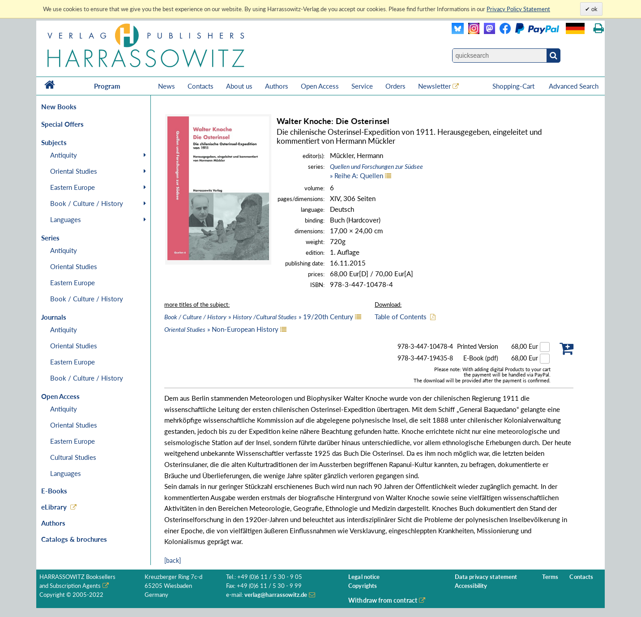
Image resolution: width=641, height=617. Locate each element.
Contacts (201, 86)
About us (239, 86)
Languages (65, 219)
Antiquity (63, 155)
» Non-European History (221, 329)
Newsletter (434, 86)
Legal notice (364, 577)
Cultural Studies (73, 457)
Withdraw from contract (382, 600)
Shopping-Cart (514, 86)
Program (107, 86)
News (166, 86)
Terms (550, 577)
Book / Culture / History (86, 203)
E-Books (54, 491)
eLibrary (54, 507)
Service (362, 86)
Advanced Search (573, 86)
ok (594, 9)
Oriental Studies (73, 171)
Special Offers (62, 124)
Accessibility (471, 586)
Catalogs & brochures (74, 539)
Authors (276, 86)
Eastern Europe (72, 187)
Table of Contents (401, 317)
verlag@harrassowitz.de (276, 594)
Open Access (320, 86)
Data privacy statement (486, 577)
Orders (395, 86)
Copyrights (362, 586)
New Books (59, 107)
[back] (172, 560)
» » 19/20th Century (258, 317)
